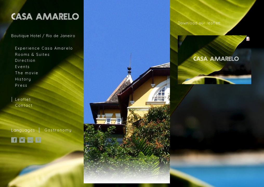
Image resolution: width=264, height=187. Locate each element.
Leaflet (23, 99)
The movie (26, 72)
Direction (25, 60)
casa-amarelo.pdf (214, 59)
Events (22, 66)
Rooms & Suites (32, 54)
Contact (24, 105)
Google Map (38, 140)
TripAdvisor (30, 140)
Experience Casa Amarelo (44, 48)
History (23, 79)
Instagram (22, 140)
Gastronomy (58, 130)
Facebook (14, 140)
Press (21, 85)
